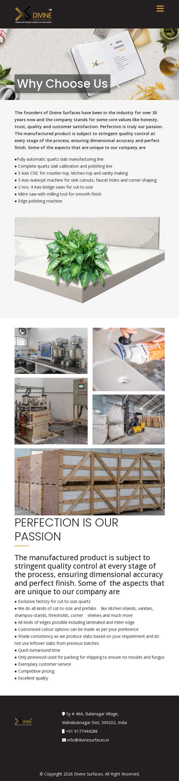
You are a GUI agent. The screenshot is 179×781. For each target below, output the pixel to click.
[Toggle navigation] (160, 8)
